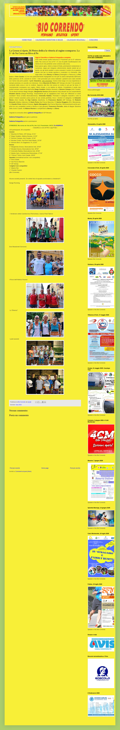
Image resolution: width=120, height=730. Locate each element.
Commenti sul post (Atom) (23, 471)
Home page (45, 468)
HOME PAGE (27, 40)
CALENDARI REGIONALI (76, 40)
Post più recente (15, 468)
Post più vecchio (75, 468)
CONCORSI (93, 40)
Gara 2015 (19, 404)
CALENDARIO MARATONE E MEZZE (49, 40)
